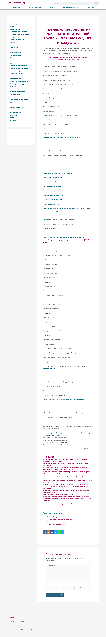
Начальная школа (35, 7)
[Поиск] (96, 3)
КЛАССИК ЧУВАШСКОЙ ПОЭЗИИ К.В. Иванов (58, 494)
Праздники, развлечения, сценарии (61, 519)
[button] (45, 532)
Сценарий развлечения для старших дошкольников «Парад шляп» (66, 496)
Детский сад (16, 7)
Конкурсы (91, 7)
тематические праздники (57, 522)
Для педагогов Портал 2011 (20, 2)
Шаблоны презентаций (71, 7)
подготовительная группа (57, 524)
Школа (52, 7)
